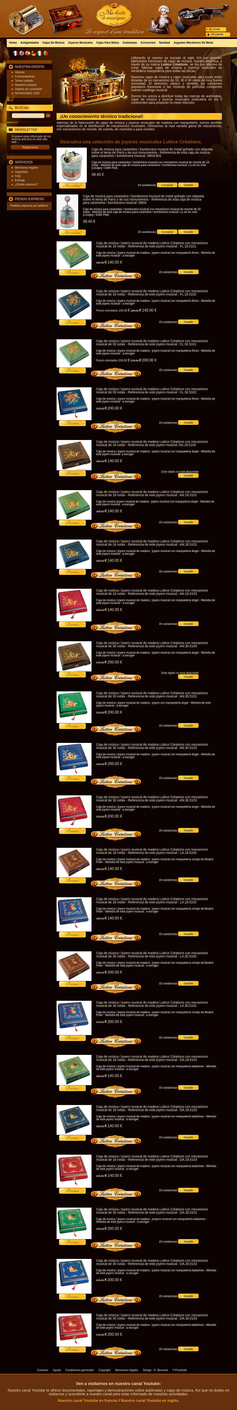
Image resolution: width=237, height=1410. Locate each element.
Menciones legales (26, 167)
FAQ (17, 176)
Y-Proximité (180, 1370)
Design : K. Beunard (155, 1370)
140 (115, 262)
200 (149, 360)
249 (136, 360)
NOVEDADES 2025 (27, 93)
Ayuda (57, 1370)
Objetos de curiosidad (28, 89)
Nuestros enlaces (26, 85)
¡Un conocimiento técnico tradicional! (101, 116)
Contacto (42, 1370)
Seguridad (21, 171)
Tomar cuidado (24, 80)
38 (89, 221)
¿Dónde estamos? (26, 184)
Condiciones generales (79, 1370)
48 (97, 175)
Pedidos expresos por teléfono (29, 205)
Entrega (20, 180)
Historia (19, 72)
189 (101, 262)
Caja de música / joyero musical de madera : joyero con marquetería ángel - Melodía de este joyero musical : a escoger (153, 704)
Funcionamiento (25, 76)
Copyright (104, 1370)
